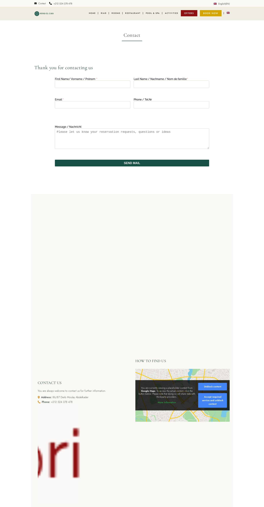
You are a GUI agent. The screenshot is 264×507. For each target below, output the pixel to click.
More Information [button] (167, 407)
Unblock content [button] (212, 391)
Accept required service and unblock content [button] (212, 405)
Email (59, 101)
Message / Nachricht (68, 128)
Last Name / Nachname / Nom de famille (160, 80)
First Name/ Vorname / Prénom (76, 80)
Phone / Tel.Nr (143, 101)
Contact (40, 3)
